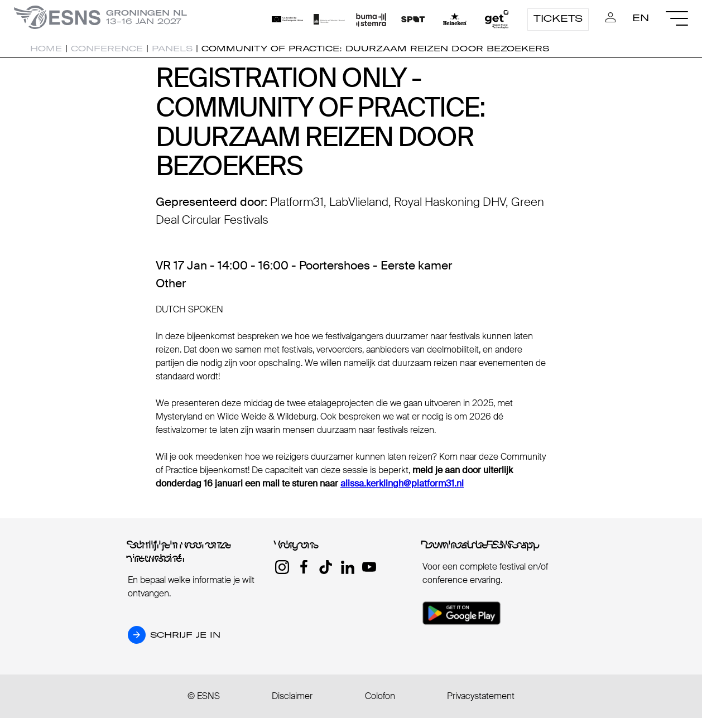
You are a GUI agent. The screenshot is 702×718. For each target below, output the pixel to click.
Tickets (558, 18)
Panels (172, 49)
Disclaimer (292, 696)
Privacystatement (481, 696)
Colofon (380, 696)
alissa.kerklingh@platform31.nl (402, 483)
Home (46, 49)
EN (640, 17)
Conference (107, 49)
